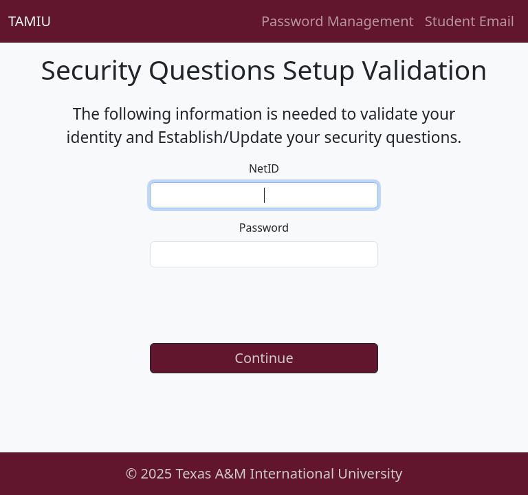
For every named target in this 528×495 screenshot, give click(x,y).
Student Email (469, 21)
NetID (264, 168)
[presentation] (264, 305)
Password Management (337, 21)
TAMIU (29, 21)
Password (264, 227)
